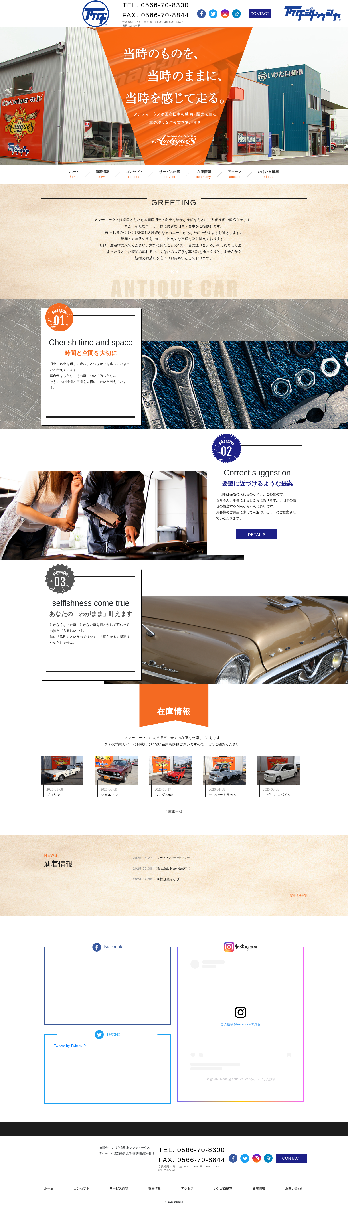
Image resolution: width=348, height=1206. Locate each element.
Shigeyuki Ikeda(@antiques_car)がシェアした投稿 (241, 1079)
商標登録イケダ (168, 879)
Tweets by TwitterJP (70, 1046)
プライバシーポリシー (173, 858)
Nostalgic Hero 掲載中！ (173, 868)
